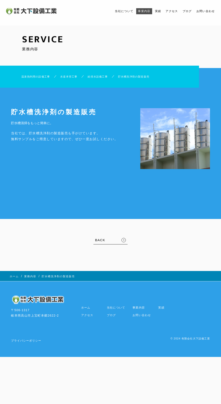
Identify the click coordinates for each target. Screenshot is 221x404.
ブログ (183, 11)
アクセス (166, 11)
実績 (151, 11)
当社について (113, 11)
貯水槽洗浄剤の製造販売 (151, 77)
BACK (100, 242)
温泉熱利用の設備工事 (29, 77)
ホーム (86, 306)
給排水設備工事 (106, 77)
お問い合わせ (204, 11)
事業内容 (136, 11)
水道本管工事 (70, 77)
